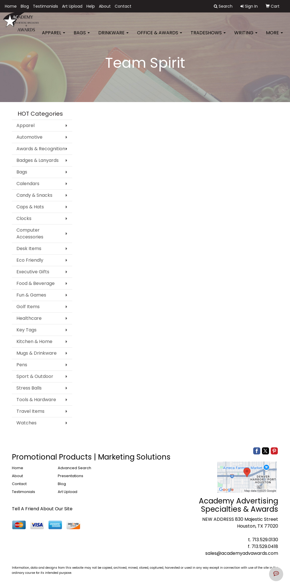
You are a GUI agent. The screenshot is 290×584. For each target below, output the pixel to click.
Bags (82, 36)
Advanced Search (74, 468)
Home (11, 6)
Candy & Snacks (34, 195)
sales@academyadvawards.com (241, 553)
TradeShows (208, 36)
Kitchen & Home (34, 341)
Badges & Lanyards (37, 160)
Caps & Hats (30, 207)
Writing (245, 36)
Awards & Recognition (40, 148)
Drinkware (113, 36)
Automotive (29, 137)
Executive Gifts (32, 271)
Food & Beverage (35, 283)
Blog (25, 6)
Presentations (70, 476)
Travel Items (30, 411)
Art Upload (72, 6)
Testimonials (45, 6)
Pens (21, 364)
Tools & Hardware (36, 399)
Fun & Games (31, 295)
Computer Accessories (29, 233)
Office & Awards (159, 36)
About (105, 6)
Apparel (53, 36)
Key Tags (26, 330)
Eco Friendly (29, 260)
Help (90, 6)
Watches (26, 423)
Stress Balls (29, 388)
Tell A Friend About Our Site (42, 508)
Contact (123, 6)
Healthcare (29, 318)
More (274, 36)
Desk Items (28, 248)
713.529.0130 (265, 539)
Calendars (27, 183)
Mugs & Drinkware (36, 353)
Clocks (23, 218)
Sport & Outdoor (34, 376)
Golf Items (28, 306)
